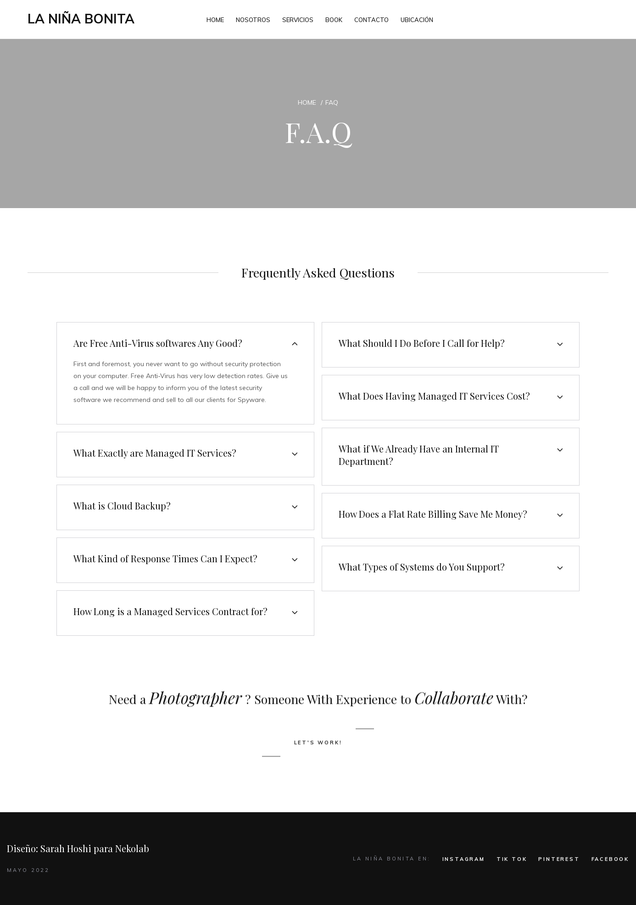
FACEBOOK (610, 859)
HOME (215, 19)
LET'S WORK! (318, 781)
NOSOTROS (253, 19)
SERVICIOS (297, 19)
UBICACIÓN (417, 19)
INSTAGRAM (463, 859)
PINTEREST (559, 859)
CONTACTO (371, 19)
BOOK (333, 19)
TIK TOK (512, 859)
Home (307, 102)
